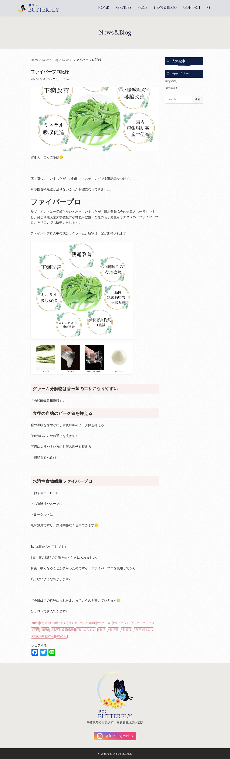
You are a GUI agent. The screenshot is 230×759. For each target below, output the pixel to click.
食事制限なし (144, 629)
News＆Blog (165, 7)
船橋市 (126, 629)
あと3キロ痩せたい (54, 623)
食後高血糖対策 (43, 636)
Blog (168, 81)
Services (123, 7)
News (65, 60)
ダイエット (122, 623)
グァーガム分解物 (83, 623)
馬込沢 (62, 636)
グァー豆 (105, 623)
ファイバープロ (143, 623)
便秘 (46, 629)
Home (103, 7)
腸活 (102, 629)
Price (143, 7)
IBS (35, 623)
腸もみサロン (87, 629)
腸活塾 (113, 629)
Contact (191, 7)
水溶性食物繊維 (63, 629)
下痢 (36, 629)
